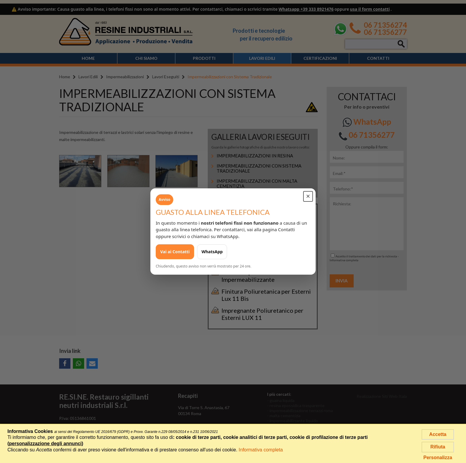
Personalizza (438, 457)
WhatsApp (212, 251)
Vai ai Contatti (175, 251)
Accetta (437, 434)
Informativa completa (261, 449)
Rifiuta (437, 446)
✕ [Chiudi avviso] (308, 196)
